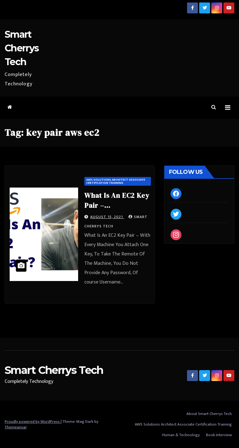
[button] (213, 107)
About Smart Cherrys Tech (209, 413)
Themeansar (15, 427)
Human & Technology (181, 434)
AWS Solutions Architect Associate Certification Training (115, 181)
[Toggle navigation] (227, 108)
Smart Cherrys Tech (22, 48)
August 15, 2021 (107, 217)
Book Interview (219, 434)
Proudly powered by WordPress (33, 421)
